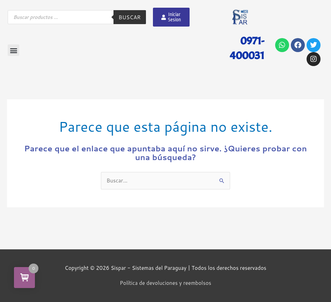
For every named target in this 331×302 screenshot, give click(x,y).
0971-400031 (247, 48)
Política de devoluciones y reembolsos (165, 283)
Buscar (130, 17)
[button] (13, 50)
